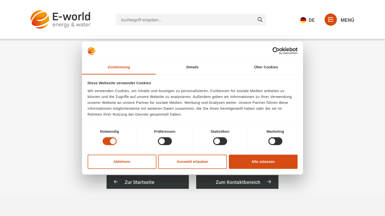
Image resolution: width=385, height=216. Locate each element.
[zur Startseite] (60, 19)
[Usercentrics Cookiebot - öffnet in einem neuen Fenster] (276, 51)
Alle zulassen (263, 161)
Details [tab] (192, 67)
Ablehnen (121, 161)
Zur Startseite (133, 181)
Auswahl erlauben (192, 161)
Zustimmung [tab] (119, 67)
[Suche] (191, 19)
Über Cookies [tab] (266, 67)
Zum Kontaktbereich (244, 181)
